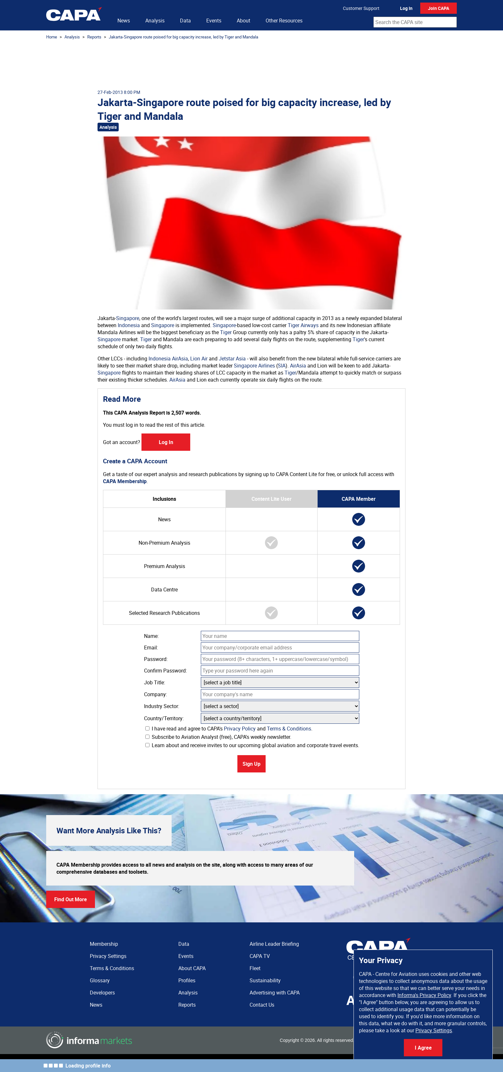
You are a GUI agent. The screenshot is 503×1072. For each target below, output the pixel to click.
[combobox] (415, 22)
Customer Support (361, 8)
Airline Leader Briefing (274, 943)
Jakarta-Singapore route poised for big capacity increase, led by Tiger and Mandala (183, 37)
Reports (94, 37)
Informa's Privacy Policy (424, 995)
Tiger (226, 332)
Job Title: (154, 682)
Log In (406, 8)
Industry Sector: (161, 706)
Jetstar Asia (232, 358)
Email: (151, 647)
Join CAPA (438, 8)
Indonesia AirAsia (168, 358)
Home (51, 37)
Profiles (186, 980)
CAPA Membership (125, 481)
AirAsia (298, 365)
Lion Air (199, 358)
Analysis (155, 20)
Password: (156, 659)
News (123, 20)
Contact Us (262, 1004)
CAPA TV (260, 956)
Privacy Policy (240, 728)
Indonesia (129, 325)
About (243, 20)
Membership (104, 943)
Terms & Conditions (289, 728)
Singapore (127, 318)
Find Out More (70, 899)
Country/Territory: (164, 718)
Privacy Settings (433, 1030)
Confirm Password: (165, 670)
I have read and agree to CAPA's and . (228, 728)
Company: (155, 694)
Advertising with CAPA (275, 992)
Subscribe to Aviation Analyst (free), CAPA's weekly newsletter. (218, 736)
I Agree (423, 1047)
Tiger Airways (303, 325)
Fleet (255, 968)
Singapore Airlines (254, 365)
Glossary (100, 980)
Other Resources (284, 20)
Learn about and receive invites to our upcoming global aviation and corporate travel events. (252, 745)
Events (213, 20)
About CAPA (192, 968)
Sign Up (251, 763)
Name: (151, 635)
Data (185, 20)
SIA (282, 365)
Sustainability (265, 980)
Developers (102, 992)
